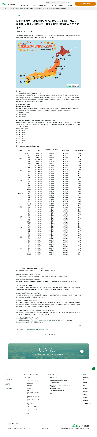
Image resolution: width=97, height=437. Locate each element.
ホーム (3, 8)
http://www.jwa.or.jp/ (45, 320)
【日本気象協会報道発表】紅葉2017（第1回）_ (39, 329)
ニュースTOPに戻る (48, 334)
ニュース (9, 8)
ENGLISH (69, 2)
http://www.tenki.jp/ (22, 322)
